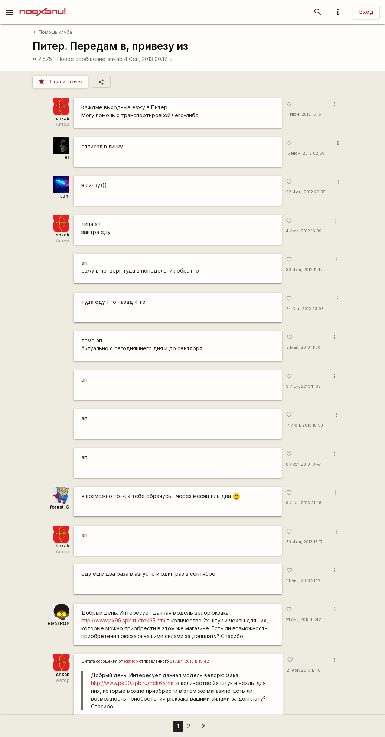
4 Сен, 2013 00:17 (148, 59)
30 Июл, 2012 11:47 (304, 269)
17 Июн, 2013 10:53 (304, 425)
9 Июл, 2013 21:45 (304, 503)
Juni (64, 196)
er (67, 157)
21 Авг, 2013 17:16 (303, 670)
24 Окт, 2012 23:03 (305, 308)
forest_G (59, 507)
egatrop (131, 661)
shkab (115, 59)
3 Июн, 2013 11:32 (303, 386)
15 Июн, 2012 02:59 (305, 153)
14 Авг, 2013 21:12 (303, 580)
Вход (366, 12)
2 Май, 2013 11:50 (303, 347)
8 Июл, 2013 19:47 (303, 464)
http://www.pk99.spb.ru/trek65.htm (123, 620)
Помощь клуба (52, 32)
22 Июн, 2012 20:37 (305, 192)
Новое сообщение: (82, 59)
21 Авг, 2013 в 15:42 (189, 661)
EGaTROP (58, 623)
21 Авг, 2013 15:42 (303, 619)
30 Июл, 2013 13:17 (304, 542)
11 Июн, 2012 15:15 (303, 114)
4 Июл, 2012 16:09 (304, 231)
